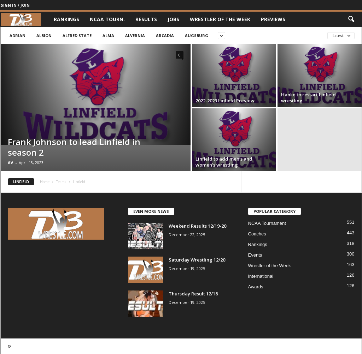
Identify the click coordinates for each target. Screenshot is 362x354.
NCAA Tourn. (107, 19)
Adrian (17, 35)
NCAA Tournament (267, 223)
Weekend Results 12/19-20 (197, 226)
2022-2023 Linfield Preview (225, 100)
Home (44, 181)
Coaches (257, 233)
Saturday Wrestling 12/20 (197, 260)
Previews (273, 19)
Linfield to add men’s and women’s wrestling (223, 162)
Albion (44, 35)
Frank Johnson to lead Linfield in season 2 (74, 147)
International (261, 276)
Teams (61, 181)
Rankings (66, 19)
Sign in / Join (15, 5)
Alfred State (77, 35)
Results (146, 19)
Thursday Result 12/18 (193, 293)
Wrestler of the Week (220, 19)
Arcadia (165, 35)
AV (10, 162)
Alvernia (135, 35)
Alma (108, 35)
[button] (351, 19)
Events (255, 255)
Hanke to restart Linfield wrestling (308, 97)
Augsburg (196, 35)
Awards (255, 286)
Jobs (173, 19)
